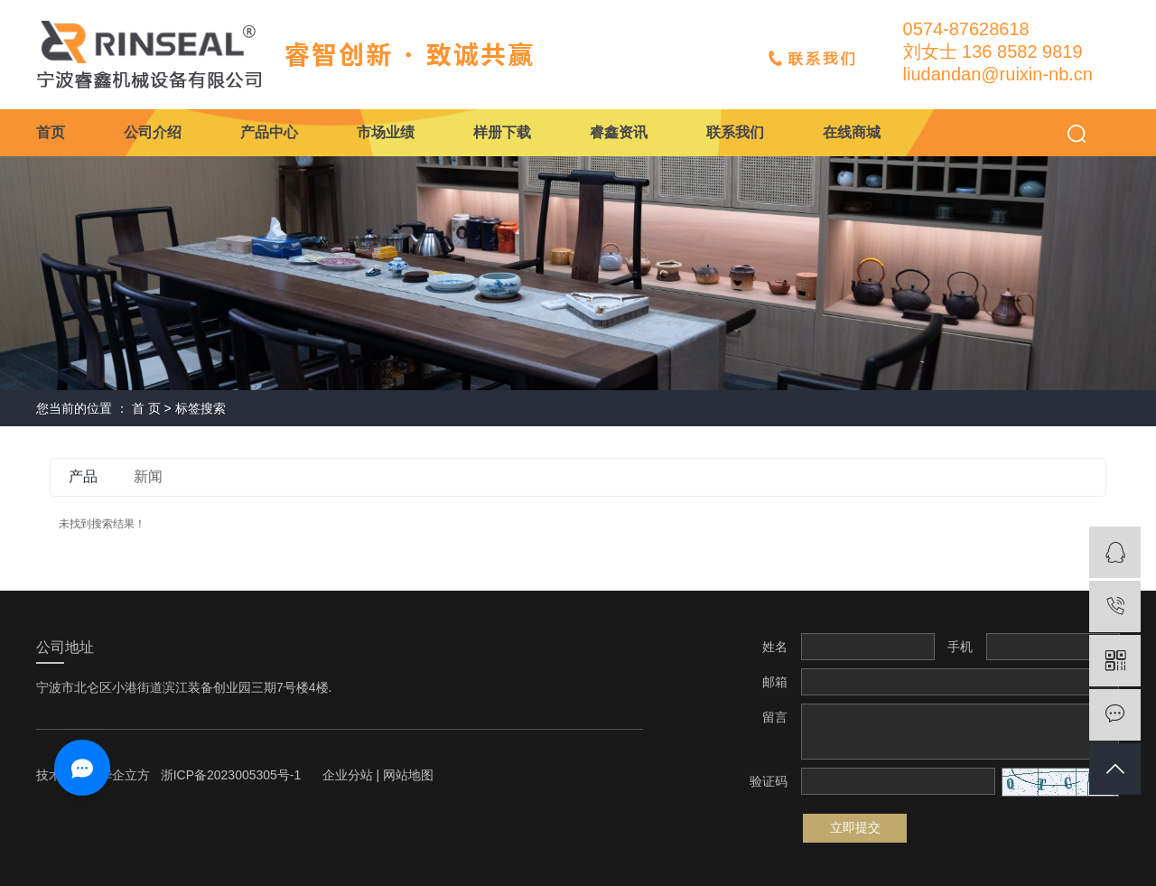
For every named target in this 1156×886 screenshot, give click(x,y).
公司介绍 (153, 132)
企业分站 (347, 775)
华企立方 (124, 775)
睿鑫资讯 (619, 132)
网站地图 (408, 775)
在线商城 (852, 132)
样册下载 (502, 132)
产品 (83, 476)
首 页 (146, 408)
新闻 (148, 476)
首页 (50, 132)
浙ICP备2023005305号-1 (231, 775)
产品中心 (269, 132)
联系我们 (735, 132)
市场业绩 (386, 132)
